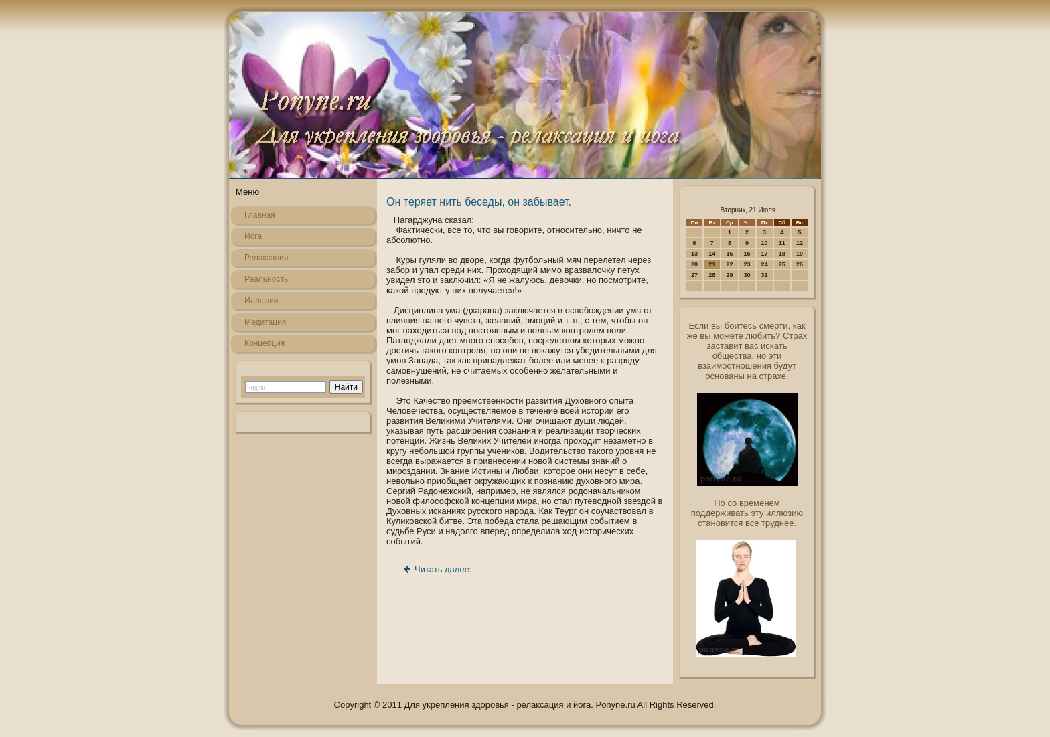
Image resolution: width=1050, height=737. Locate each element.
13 (694, 253)
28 (711, 275)
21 (711, 264)
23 (747, 264)
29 (729, 275)
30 (747, 275)
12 (799, 243)
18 (782, 253)
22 (729, 264)
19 (799, 253)
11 (782, 243)
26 (799, 264)
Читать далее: (443, 569)
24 (764, 264)
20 (694, 264)
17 (764, 253)
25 (782, 264)
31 (764, 275)
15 (729, 253)
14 (711, 253)
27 (694, 275)
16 (747, 253)
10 (764, 243)
